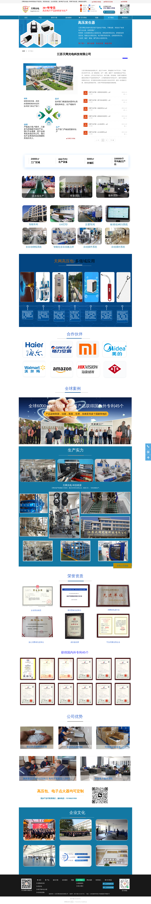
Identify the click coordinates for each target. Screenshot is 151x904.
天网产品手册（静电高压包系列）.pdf (99, 116)
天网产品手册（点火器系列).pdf (97, 132)
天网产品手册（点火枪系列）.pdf (98, 124)
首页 (23, 51)
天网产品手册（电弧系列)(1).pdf (97, 108)
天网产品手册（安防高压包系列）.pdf (99, 92)
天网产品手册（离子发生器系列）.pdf (99, 100)
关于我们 (30, 51)
